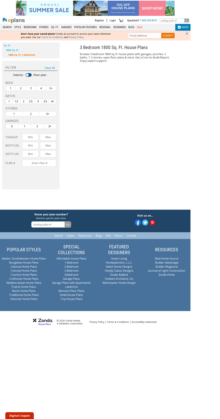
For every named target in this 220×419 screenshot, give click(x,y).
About (118, 235)
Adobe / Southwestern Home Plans (24, 258)
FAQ (108, 235)
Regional (105, 27)
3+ (47, 114)
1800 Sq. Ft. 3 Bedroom (21, 54)
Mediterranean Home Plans (23, 283)
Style (17, 27)
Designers (119, 27)
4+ (52, 101)
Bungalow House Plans (23, 262)
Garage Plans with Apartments (71, 283)
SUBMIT (168, 35)
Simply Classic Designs (119, 270)
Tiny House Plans (71, 299)
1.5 (16, 101)
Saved (183, 27)
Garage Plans (71, 279)
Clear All (50, 68)
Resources (85, 235)
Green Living (119, 258)
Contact (131, 235)
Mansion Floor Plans (71, 291)
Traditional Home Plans (24, 295)
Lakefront (71, 287)
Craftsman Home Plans (23, 279)
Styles (70, 235)
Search (7, 27)
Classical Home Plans (24, 266)
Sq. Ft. (55, 27)
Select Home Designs (119, 266)
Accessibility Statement (144, 322)
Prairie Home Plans (24, 287)
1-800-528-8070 (148, 20)
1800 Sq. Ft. (12, 50)
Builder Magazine (167, 266)
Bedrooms (30, 27)
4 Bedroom (71, 275)
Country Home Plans (24, 275)
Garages (66, 27)
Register (99, 20)
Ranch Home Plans (24, 291)
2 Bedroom (71, 266)
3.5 (45, 101)
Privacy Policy (76, 37)
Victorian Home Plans (23, 299)
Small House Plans (71, 295)
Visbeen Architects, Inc (119, 279)
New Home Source (166, 258)
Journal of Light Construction (166, 270)
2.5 (31, 101)
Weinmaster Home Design (119, 283)
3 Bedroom (71, 270)
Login (113, 20)
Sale (140, 27)
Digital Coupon (19, 415)
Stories (43, 27)
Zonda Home (166, 275)
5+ (51, 88)
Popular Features (85, 27)
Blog (131, 27)
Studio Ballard (119, 275)
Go (186, 20)
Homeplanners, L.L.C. (119, 262)
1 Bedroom (71, 262)
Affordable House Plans (71, 258)
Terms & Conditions (52, 37)
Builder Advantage (166, 262)
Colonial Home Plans (24, 270)
